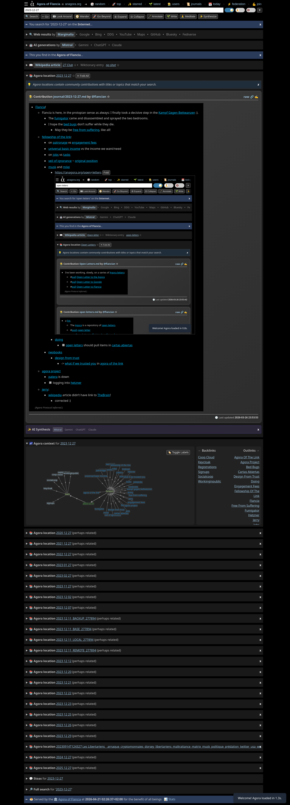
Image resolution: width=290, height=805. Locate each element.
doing (59, 340)
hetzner (76, 383)
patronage (60, 143)
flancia (254, 501)
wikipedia (55, 395)
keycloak (204, 462)
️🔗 (252, 97)
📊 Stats (169, 799)
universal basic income (64, 149)
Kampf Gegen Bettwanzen (177, 113)
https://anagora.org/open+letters (78, 173)
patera (53, 377)
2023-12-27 (55, 778)
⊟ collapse (137, 16)
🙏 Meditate (188, 16)
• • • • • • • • (113, 34)
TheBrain (103, 395)
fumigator (61, 118)
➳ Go (45, 16)
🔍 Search (31, 16)
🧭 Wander (82, 16)
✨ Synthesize (208, 16)
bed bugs (70, 124)
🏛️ (56, 799)
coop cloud (206, 457)
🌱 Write (172, 16)
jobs (56, 155)
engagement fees (84, 143)
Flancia (40, 107)
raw (246, 97)
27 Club (68, 65)
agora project (51, 371)
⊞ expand (120, 16)
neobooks (55, 352)
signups (203, 472)
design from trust (67, 358)
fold (106, 172)
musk (52, 167)
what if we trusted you (80, 364)
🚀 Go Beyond (102, 16)
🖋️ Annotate (155, 16)
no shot (111, 65)
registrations (207, 467)
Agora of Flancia (69, 799)
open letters (74, 345)
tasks (66, 155)
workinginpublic (209, 481)
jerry (45, 389)
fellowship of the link (56, 137)
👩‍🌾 (31, 97)
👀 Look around (62, 16)
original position (86, 161)
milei (66, 167)
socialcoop (205, 476)
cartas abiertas (122, 345)
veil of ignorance (60, 161)
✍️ (256, 97)
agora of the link (111, 364)
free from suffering (86, 130)
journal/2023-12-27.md (69, 97)
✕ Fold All (83, 75)
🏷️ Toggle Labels (178, 452)
